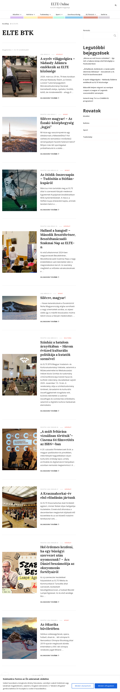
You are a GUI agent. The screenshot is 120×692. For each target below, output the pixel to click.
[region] (60, 683)
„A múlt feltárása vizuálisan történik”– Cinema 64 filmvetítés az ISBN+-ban (57, 436)
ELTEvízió (90, 14)
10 (26, 674)
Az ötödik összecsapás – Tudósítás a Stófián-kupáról (57, 178)
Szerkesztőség (74, 14)
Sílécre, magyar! (53, 297)
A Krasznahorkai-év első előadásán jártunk (57, 494)
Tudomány (44, 14)
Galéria (104, 14)
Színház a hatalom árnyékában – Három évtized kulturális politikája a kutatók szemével (56, 349)
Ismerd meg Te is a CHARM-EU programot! (96, 99)
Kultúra (29, 14)
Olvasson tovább (49, 98)
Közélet (16, 14)
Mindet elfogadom (106, 686)
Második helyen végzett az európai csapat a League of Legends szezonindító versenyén (98, 90)
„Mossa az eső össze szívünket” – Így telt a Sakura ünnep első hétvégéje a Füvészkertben (98, 61)
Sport (58, 14)
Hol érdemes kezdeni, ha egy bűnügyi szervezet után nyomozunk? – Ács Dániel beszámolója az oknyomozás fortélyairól (57, 558)
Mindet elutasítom (82, 686)
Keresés (86, 30)
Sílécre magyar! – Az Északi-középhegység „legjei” (57, 122)
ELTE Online (60, 4)
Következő (37, 674)
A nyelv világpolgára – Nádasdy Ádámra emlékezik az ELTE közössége (57, 65)
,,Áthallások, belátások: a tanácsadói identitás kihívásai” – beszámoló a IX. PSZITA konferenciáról (99, 72)
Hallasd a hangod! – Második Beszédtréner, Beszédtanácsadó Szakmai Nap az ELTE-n (58, 238)
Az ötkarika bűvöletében (50, 625)
